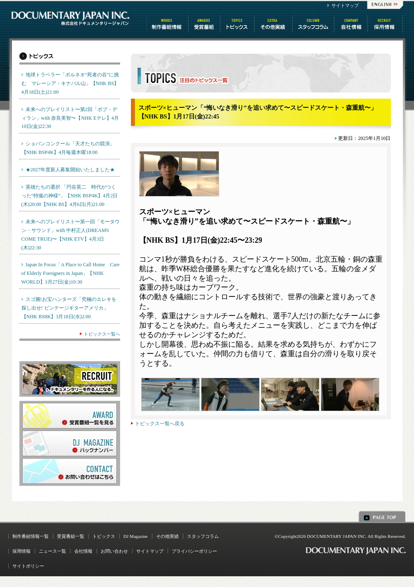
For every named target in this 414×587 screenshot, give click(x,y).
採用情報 (21, 551)
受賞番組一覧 (70, 536)
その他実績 (167, 536)
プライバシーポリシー (194, 551)
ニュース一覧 (52, 551)
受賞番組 (205, 24)
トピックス (238, 24)
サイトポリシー (28, 565)
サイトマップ (345, 5)
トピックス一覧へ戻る (160, 423)
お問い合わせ (114, 551)
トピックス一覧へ (102, 333)
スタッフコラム (314, 24)
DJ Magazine (135, 536)
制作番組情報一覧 (30, 536)
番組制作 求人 (385, 24)
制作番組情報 (168, 24)
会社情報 (351, 24)
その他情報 (274, 24)
